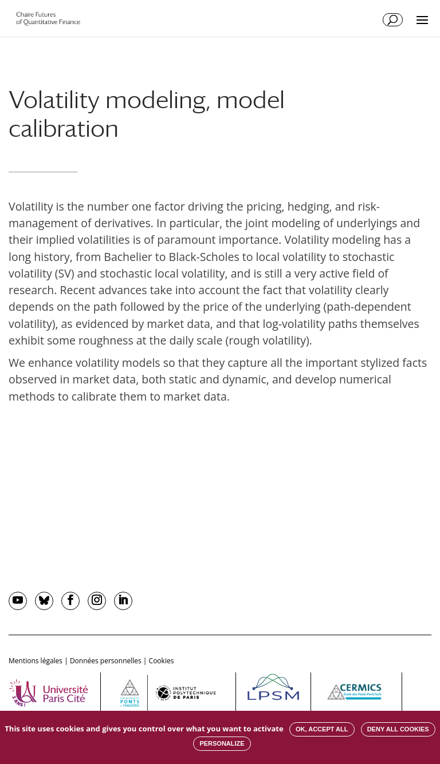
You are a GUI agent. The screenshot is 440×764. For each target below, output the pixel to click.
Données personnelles (106, 661)
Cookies (161, 661)
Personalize (221, 743)
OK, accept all (322, 729)
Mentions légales (35, 661)
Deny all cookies (398, 729)
